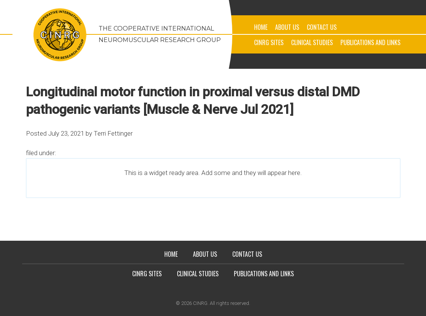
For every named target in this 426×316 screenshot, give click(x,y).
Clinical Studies (312, 42)
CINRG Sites (268, 42)
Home (260, 27)
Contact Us (322, 27)
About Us (287, 27)
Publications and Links (370, 42)
